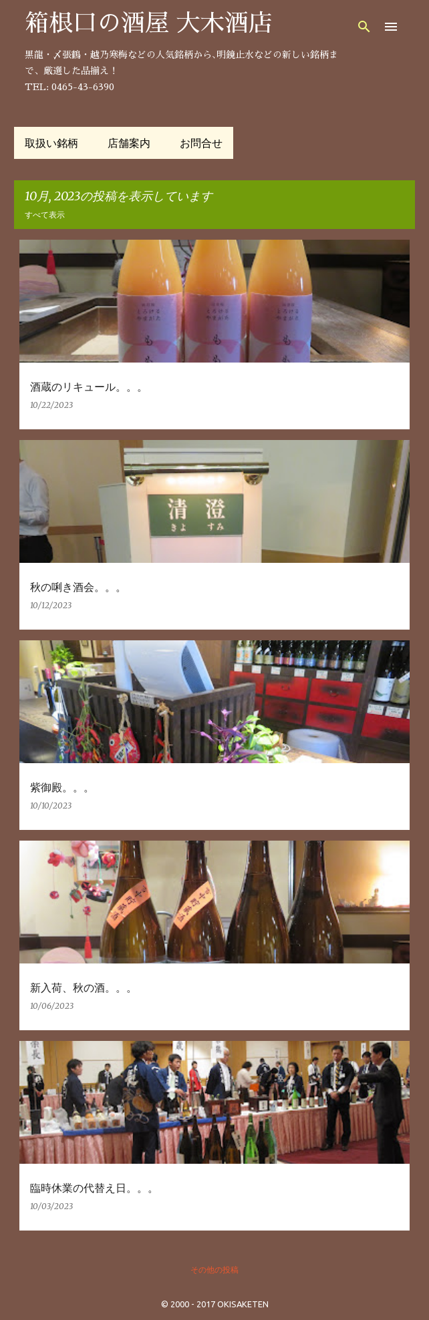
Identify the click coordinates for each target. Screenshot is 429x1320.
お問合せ (201, 143)
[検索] (364, 27)
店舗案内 (129, 143)
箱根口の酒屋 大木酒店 (149, 23)
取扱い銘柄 (51, 143)
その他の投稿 (214, 1269)
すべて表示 (45, 214)
